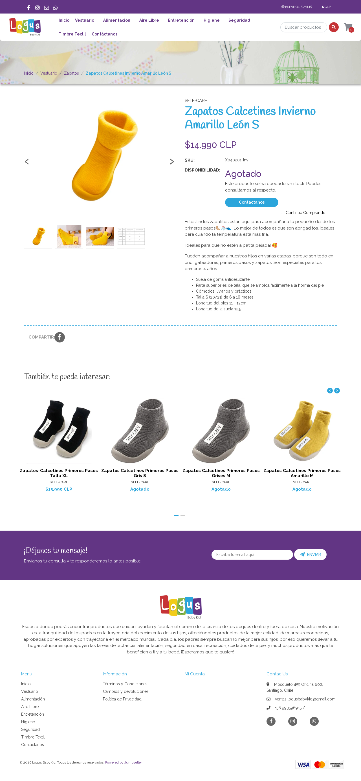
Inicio (64, 20)
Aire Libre (149, 20)
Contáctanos (104, 34)
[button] (298, 6)
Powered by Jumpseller (123, 762)
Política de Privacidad (122, 699)
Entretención (181, 20)
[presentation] (27, 164)
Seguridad (239, 20)
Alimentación (116, 20)
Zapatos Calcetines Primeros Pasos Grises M (221, 473)
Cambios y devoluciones (126, 691)
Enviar (310, 554)
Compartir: (39, 337)
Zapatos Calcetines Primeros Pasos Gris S (140, 473)
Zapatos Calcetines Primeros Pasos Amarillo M (302, 473)
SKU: (190, 160)
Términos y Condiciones (125, 684)
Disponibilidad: (202, 170)
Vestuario (84, 20)
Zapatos (71, 73)
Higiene (212, 20)
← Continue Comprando (303, 212)
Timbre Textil (72, 34)
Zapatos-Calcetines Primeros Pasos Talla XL (59, 473)
